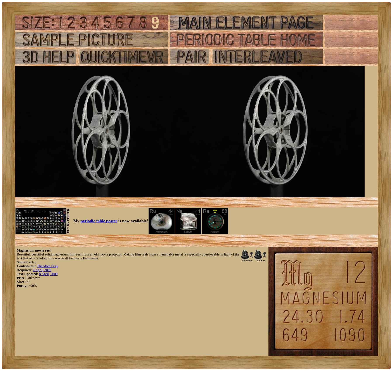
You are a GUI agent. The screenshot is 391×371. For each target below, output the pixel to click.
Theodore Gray (47, 266)
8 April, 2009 (48, 274)
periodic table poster (99, 221)
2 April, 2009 (42, 270)
